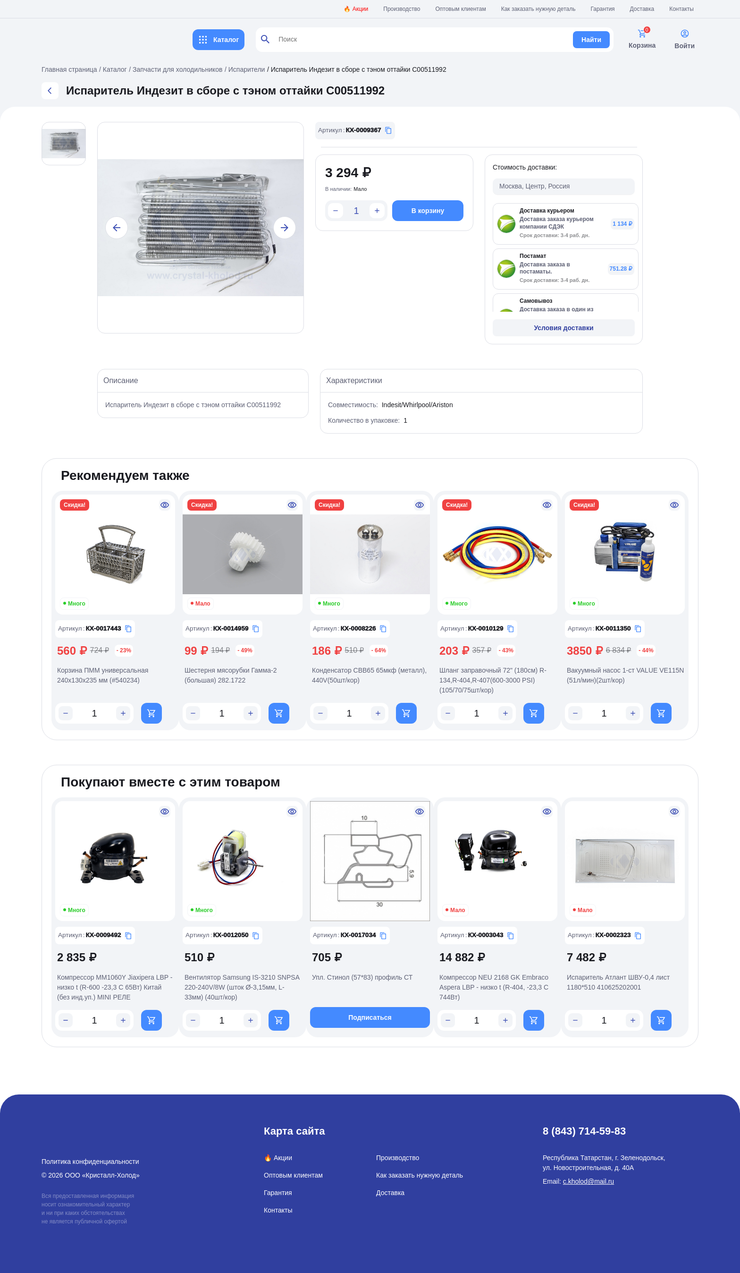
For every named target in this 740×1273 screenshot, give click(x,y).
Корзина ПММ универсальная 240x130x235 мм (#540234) (102, 675)
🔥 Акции (356, 9)
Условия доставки (563, 328)
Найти (591, 39)
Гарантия (602, 9)
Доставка (642, 9)
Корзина (642, 39)
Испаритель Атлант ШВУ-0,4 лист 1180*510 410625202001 (618, 982)
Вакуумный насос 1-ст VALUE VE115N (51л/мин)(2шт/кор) (625, 675)
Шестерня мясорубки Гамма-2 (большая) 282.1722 (231, 675)
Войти (684, 39)
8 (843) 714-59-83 (584, 1131)
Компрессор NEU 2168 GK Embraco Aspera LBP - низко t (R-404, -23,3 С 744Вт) (493, 987)
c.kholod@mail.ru (588, 1181)
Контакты (681, 9)
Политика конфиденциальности (90, 1161)
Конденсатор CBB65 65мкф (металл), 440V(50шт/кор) (369, 675)
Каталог (218, 39)
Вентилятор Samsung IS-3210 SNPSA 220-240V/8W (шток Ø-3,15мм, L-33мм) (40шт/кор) (242, 987)
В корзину (428, 210)
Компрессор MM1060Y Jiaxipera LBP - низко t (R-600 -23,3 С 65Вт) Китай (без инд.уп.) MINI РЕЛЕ (114, 987)
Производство (401, 9)
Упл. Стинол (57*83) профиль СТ (362, 977)
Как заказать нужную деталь (538, 9)
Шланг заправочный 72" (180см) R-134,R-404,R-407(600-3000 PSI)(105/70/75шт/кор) (493, 680)
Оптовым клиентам (461, 9)
